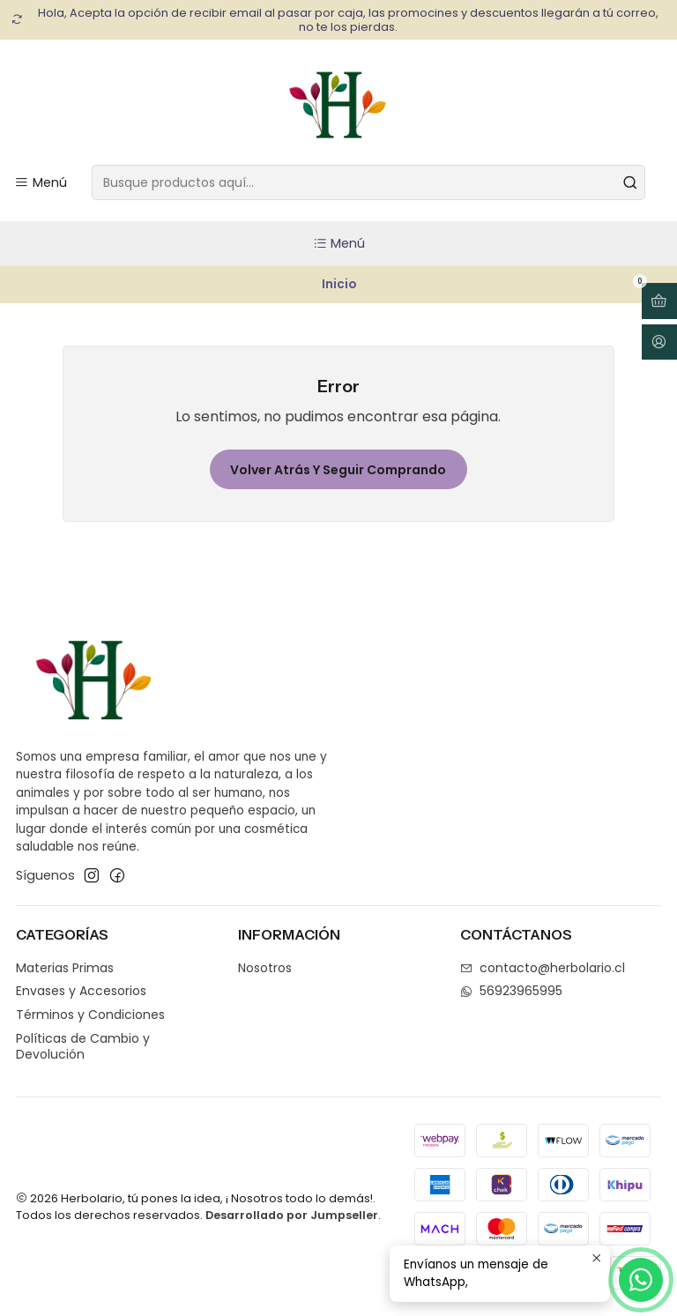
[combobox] (368, 182)
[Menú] (41, 183)
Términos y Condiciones (90, 1014)
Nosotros (265, 968)
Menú (339, 243)
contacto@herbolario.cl (542, 968)
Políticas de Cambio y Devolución (83, 1046)
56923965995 (511, 991)
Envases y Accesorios (81, 991)
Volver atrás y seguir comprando (338, 470)
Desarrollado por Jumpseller (291, 1215)
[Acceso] (659, 342)
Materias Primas (65, 968)
